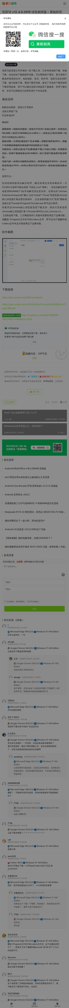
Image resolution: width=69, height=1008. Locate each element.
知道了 (61, 56)
